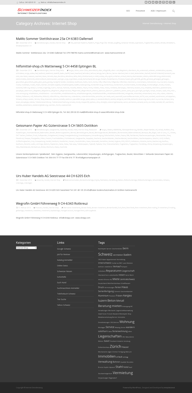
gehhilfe (137, 79)
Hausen (71, 141)
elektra (145, 76)
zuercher (52, 105)
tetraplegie (25, 102)
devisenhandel (112, 207)
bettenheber (139, 73)
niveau (107, 88)
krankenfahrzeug (97, 85)
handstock (70, 82)
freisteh (103, 79)
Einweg (61, 135)
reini (154, 93)
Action (77, 70)
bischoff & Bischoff (157, 73)
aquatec (169, 70)
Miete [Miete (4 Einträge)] (116, 279)
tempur (167, 99)
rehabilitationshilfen (99, 93)
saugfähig (117, 43)
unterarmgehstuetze (115, 102)
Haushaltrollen (80, 141)
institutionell (151, 82)
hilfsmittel (123, 82)
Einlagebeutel (53, 135)
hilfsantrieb (107, 82)
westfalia (19, 105)
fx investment (163, 207)
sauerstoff (118, 96)
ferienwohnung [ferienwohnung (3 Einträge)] (120, 331)
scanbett (152, 96)
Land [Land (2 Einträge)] (124, 263)
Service (37, 99)
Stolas (66, 144)
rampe (152, 91)
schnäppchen (170, 96)
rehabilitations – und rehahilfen (50, 93)
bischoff (147, 73)
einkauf (123, 76)
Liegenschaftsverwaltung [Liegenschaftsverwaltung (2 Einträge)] (124, 310)
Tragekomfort (149, 43)
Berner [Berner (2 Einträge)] (114, 317)
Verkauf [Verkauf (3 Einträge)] (117, 266)
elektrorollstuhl (40, 79)
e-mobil (96, 76)
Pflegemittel (76, 91)
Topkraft (92, 144)
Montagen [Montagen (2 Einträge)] (101, 327)
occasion (137, 88)
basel (72, 73)
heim (90, 82)
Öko (71, 43)
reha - (173, 91)
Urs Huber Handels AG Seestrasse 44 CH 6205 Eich (53, 176)
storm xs (154, 99)
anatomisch (144, 70)
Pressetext (140, 10)
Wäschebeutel (25, 147)
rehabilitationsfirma (69, 93)
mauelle (73, 88)
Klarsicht (27, 144)
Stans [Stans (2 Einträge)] (110, 331)
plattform (117, 91)
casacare (31, 76)
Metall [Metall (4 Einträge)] (120, 300)
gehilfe (143, 79)
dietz (79, 76)
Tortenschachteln (113, 144)
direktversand (87, 76)
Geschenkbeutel (121, 138)
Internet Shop (60, 43)
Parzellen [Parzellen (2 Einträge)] (130, 362)
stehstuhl (134, 99)
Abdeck (110, 130)
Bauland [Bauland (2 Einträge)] (116, 314)
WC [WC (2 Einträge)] (131, 306)
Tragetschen (124, 144)
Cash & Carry (161, 132)
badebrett (49, 73)
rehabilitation (33, 93)
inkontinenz (131, 82)
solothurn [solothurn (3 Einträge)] (103, 331)
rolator (163, 93)
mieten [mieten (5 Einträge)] (117, 306)
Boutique (145, 132)
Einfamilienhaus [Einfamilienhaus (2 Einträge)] (103, 347)
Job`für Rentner (63, 254)
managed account (67, 210)
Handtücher (63, 141)
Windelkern (170, 43)
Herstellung (113, 180)
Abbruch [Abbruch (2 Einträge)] (128, 352)
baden (62, 73)
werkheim (169, 102)
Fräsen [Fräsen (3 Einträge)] (119, 295)
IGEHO (127, 141)
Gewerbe (63, 130)
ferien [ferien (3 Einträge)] (118, 287)
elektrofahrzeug (155, 76)
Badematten (44, 132)
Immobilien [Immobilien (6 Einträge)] (107, 356)
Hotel (75, 130)
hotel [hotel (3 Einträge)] (125, 367)
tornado (72, 102)
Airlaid (160, 130)
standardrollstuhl (104, 99)
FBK (128, 135)
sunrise (160, 99)
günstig (49, 82)
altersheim (132, 70)
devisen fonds (86, 207)
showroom (48, 99)
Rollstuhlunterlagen (145, 180)
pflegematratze (65, 91)
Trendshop (142, 144)
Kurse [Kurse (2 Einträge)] (105, 314)
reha (168, 91)
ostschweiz (156, 88)
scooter (31, 99)
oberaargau (122, 88)
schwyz (25, 99)
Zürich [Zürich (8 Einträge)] (115, 346)
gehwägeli (157, 79)
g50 (132, 79)
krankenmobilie (129, 85)
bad (36, 73)
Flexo (169, 135)
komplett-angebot (54, 85)
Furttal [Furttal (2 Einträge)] (114, 263)
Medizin (46, 144)
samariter (99, 96)
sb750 (142, 96)
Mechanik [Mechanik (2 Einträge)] (111, 310)
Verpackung (157, 144)
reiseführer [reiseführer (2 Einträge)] (108, 267)
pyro (133, 91)
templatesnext (169, 387)
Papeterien (54, 144)
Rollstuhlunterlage (130, 180)
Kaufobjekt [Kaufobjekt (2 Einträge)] (102, 249)
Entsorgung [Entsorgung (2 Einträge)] (126, 306)
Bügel (154, 132)
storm (149, 99)
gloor (40, 82)
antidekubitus (160, 70)
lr (36, 88)
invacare (171, 82)
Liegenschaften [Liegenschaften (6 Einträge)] (110, 336)
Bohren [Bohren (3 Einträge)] (116, 361)
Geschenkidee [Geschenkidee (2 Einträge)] (117, 249)
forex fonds (130, 207)
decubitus (61, 76)
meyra (85, 88)
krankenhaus (108, 85)
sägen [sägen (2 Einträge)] (110, 352)
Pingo (97, 43)
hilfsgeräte (115, 82)
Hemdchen (104, 141)
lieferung (26, 88)
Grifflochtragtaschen (23, 141)
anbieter (152, 70)
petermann (28, 91)
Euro (119, 207)
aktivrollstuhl (93, 70)
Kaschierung (157, 141)
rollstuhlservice (65, 96)
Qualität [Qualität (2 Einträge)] (123, 362)
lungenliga (46, 88)
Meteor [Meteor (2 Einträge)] (100, 341)
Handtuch (55, 141)
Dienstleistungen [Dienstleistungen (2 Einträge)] (104, 322)
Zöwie (56, 147)
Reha (62, 70)
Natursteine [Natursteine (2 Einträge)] (130, 337)
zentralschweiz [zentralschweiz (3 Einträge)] (127, 279)
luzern (53, 88)
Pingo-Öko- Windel (106, 43)
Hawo (88, 141)
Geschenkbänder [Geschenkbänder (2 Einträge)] (127, 291)
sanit (113, 96)
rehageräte (129, 93)
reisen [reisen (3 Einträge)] (122, 275)
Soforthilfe (61, 277)
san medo (106, 96)
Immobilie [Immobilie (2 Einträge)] (121, 317)
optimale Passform (80, 43)
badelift (56, 73)
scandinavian (160, 96)
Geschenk (97, 138)
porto (129, 91)
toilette (32, 102)
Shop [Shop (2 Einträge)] (129, 314)
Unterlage (19, 183)
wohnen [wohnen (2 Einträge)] (101, 267)
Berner (109, 73)
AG (156, 130)
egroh (110, 76)
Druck (35, 135)
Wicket (43, 147)
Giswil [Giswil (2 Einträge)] (100, 314)
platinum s (109, 91)
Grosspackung (40, 141)
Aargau (71, 70)
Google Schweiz (64, 249)
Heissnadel (95, 141)
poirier (123, 91)
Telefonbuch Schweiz (66, 293)
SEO (128, 10)
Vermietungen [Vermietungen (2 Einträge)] (109, 287)
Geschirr (156, 138)
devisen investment (99, 207)
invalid (18, 85)
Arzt (172, 130)
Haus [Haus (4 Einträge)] (125, 287)
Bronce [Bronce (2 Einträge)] (106, 279)
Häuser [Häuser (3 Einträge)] (125, 347)
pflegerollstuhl (86, 91)
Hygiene (118, 141)
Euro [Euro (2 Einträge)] (107, 275)
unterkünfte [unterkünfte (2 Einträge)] (113, 275)
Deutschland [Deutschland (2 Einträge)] (102, 283)
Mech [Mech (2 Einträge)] (132, 275)
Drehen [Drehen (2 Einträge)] (115, 352)
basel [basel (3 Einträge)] (106, 341)
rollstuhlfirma (54, 96)
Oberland (130, 88)
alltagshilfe (107, 70)
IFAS (122, 141)
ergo (66, 79)
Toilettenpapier (82, 144)
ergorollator (73, 79)
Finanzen (38, 207)
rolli (31, 96)
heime (95, 82)
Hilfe (100, 82)
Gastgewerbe (54, 130)
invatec (32, 85)
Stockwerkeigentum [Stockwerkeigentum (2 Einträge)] (105, 373)
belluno (93, 73)
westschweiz (27, 105)
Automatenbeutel (33, 132)
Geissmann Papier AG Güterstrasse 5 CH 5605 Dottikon (57, 125)
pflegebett (37, 91)
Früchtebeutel (70, 138)
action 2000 (84, 70)
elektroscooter (52, 79)
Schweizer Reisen (64, 271)
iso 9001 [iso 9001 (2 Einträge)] (119, 263)
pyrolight (146, 91)
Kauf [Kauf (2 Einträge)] (130, 367)
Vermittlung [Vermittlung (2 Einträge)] (121, 259)
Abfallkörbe (117, 130)
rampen (159, 91)
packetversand (166, 88)
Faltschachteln (109, 135)
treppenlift (85, 102)
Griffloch (166, 138)
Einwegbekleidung (71, 135)
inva (158, 82)
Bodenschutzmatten (72, 180)
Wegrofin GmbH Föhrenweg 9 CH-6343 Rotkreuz (52, 203)
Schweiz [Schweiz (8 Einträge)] (105, 254)
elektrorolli (31, 79)
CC (168, 132)
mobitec (96, 88)
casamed (38, 76)
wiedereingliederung (40, 105)
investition (37, 210)
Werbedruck (35, 147)
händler (63, 82)
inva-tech (163, 82)
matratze (66, 88)
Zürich (58, 105)
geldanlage (20, 210)
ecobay (101, 76)
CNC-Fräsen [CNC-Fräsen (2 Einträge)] (102, 259)
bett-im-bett (129, 73)
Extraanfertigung (97, 135)
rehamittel (138, 93)
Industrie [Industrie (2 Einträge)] (120, 341)
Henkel (111, 141)
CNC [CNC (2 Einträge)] (123, 337)
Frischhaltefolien (58, 138)
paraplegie (20, 91)
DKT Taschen (20, 135)
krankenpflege (141, 85)
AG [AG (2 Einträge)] (111, 279)
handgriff (56, 82)
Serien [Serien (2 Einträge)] (123, 327)
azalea (32, 73)
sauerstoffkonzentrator (131, 96)
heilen (85, 82)
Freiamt (48, 138)
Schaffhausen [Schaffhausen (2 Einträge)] (125, 283)
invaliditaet (25, 85)
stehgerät (120, 99)
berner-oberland (118, 73)
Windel (163, 43)
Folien (43, 138)
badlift (67, 73)
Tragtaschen (133, 144)
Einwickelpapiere (85, 135)
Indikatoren (135, 141)
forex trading (152, 207)
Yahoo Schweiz (63, 305)
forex (124, 207)
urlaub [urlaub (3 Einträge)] (119, 356)
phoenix (95, 91)
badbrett (42, 73)
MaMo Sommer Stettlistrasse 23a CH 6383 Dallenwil (54, 38)
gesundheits (29, 82)
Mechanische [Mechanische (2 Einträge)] (102, 352)
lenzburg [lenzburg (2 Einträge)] (127, 341)
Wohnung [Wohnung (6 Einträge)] (127, 321)
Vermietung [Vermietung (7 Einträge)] (123, 372)
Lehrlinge (39, 144)
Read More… (22, 162)
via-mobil (152, 102)
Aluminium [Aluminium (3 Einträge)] (103, 295)
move (102, 88)
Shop (42, 99)
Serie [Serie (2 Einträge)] (127, 275)
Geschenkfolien (132, 138)
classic (44, 76)
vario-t (125, 102)
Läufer (33, 144)
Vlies (17, 147)
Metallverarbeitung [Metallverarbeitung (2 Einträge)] (105, 317)
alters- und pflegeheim (119, 70)
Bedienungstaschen (63, 132)
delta (75, 76)
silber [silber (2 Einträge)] (130, 331)
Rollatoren (26, 96)
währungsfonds (90, 210)
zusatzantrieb (66, 105)
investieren (29, 210)
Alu (138, 70)
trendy (78, 102)
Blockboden (113, 132)
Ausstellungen (21, 132)
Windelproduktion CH (23, 46)
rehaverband (147, 93)
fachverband (87, 79)
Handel (52, 43)
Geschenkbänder (108, 138)
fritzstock (121, 79)
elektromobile (21, 79)
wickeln (157, 43)
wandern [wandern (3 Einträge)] (130, 327)
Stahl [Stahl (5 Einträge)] (119, 367)
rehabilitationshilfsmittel (115, 93)
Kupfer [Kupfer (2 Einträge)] (106, 367)
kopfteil (76, 85)
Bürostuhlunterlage (87, 180)
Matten (120, 180)
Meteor (79, 88)
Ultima (149, 144)
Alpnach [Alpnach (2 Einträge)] (112, 367)
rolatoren (169, 93)
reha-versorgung (22, 93)
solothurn (68, 99)
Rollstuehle (38, 96)
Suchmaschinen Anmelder (68, 288)
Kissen (38, 85)
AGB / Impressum (158, 10)
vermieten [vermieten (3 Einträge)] (118, 255)
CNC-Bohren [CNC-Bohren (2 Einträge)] (114, 322)
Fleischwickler (161, 135)
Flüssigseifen (35, 138)
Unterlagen (28, 183)
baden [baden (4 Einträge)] (127, 254)
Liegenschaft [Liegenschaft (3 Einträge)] (128, 271)
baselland (78, 73)
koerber (44, 85)
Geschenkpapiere (145, 138)
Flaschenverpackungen (147, 135)
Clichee (172, 132)
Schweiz (19, 99)
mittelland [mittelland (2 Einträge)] (101, 271)
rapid (164, 91)
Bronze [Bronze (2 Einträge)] (100, 367)
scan (146, 96)
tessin (18, 102)
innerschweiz (141, 82)
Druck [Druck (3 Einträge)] (101, 287)
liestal (33, 88)
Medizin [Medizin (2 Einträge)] (130, 263)
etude (80, 79)
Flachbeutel (134, 135)
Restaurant (93, 130)
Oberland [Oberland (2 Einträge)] (101, 275)
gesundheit (20, 82)
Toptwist (99, 144)
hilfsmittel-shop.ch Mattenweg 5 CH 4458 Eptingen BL (56, 66)
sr (96, 99)
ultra (98, 102)
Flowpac (27, 138)
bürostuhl (167, 73)
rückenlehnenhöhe (88, 96)
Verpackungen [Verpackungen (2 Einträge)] (103, 378)
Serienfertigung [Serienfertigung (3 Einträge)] (106, 291)
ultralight (103, 102)
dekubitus (69, 76)
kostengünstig (85, 85)
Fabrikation (104, 180)
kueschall (19, 88)
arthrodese (20, 73)
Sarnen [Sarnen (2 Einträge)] (108, 249)
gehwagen (165, 79)
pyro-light (139, 91)
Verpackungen (167, 144)
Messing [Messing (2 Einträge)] (117, 327)
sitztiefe (62, 99)
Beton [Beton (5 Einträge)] (111, 300)
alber (100, 70)
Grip (32, 141)
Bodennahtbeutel (134, 132)
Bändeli (52, 132)
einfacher (116, 76)
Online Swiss (62, 265)
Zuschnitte (63, 147)
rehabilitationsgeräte (84, 93)
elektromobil (165, 76)
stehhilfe (127, 99)
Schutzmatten (158, 180)
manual (59, 88)
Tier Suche (61, 299)
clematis (50, 76)
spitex (92, 99)
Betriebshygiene (82, 132)
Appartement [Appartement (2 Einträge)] (111, 259)
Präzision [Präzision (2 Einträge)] (112, 296)
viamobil (159, 102)
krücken (167, 85)
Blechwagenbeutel (101, 132)
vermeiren (132, 102)
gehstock (150, 79)
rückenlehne (76, 96)
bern (104, 73)
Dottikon (29, 135)
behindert (86, 73)
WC (164, 102)
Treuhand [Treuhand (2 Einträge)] (113, 341)
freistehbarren (112, 79)
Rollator (18, 96)
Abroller (140, 130)
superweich (139, 43)
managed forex (79, 210)
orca (142, 88)
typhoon (92, 102)
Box (150, 132)
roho (158, 93)
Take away (72, 144)
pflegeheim (55, 91)
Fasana (123, 135)
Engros (97, 180)
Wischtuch (50, 147)
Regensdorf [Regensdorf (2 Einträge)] (113, 378)
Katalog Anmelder (65, 260)
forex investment (141, 207)
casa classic (23, 76)
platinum (102, 91)
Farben (117, 135)
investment (46, 210)
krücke (161, 85)
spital (88, 99)
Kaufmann (19, 144)
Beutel (91, 132)
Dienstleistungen (43, 43)
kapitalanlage (55, 210)
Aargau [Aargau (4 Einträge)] (127, 295)
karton (149, 141)
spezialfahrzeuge (79, 99)
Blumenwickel (123, 132)
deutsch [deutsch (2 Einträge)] (101, 279)
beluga (99, 73)
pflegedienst (45, 91)
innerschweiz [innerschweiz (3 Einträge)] (104, 263)
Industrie (143, 141)
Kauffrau (165, 141)
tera (172, 99)
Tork (104, 144)
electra (129, 76)
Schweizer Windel (127, 43)
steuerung (142, 99)
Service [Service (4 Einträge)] (110, 327)
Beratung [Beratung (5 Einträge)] (104, 306)
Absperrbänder (149, 130)
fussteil (127, 79)
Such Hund (61, 282)
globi (36, 82)
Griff (161, 138)
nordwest (113, 88)
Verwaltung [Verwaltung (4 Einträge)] (105, 361)
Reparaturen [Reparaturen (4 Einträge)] (113, 270)
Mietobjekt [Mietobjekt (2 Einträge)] (123, 314)
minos (90, 88)
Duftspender (42, 135)
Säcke (61, 144)
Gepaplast (89, 138)
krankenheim (118, 85)
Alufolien (167, 130)
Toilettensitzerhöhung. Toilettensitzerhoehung (52, 102)
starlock (113, 99)
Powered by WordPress (132, 387)
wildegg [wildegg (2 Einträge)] (125, 357)
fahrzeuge (96, 79)
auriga (27, 73)
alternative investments (71, 207)
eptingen (61, 79)
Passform (91, 43)
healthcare (78, 82)
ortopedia (148, 88)
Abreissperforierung (129, 130)
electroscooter (138, 76)
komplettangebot (67, 85)
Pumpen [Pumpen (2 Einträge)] (124, 267)
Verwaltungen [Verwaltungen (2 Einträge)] (103, 310)
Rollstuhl (46, 96)
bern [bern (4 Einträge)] (125, 248)
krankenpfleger (152, 85)
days (55, 76)
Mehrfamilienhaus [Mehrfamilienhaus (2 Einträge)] (113, 283)
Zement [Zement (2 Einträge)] (117, 291)
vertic (146, 102)
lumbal (39, 88)
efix (106, 76)
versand (140, 102)
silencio (55, 99)
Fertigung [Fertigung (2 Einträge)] (121, 352)
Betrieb (73, 132)
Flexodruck (20, 138)
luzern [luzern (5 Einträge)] (102, 300)
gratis (45, 82)
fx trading (171, 207)
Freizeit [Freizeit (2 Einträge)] (110, 314)
